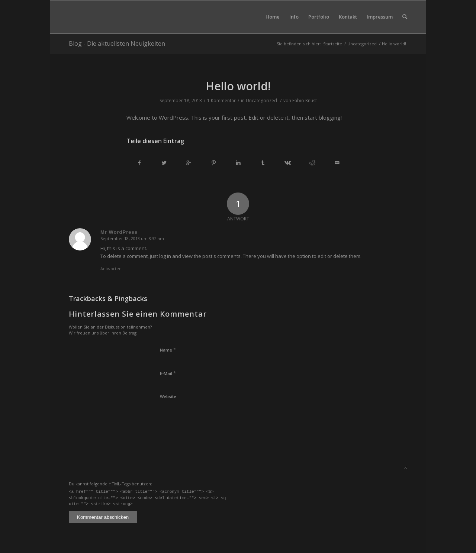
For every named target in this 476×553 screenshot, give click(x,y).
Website (168, 396)
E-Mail (168, 373)
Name (168, 349)
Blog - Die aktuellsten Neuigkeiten (117, 43)
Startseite (332, 43)
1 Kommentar (221, 100)
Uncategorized (362, 43)
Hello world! (238, 86)
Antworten (111, 268)
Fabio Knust (304, 100)
